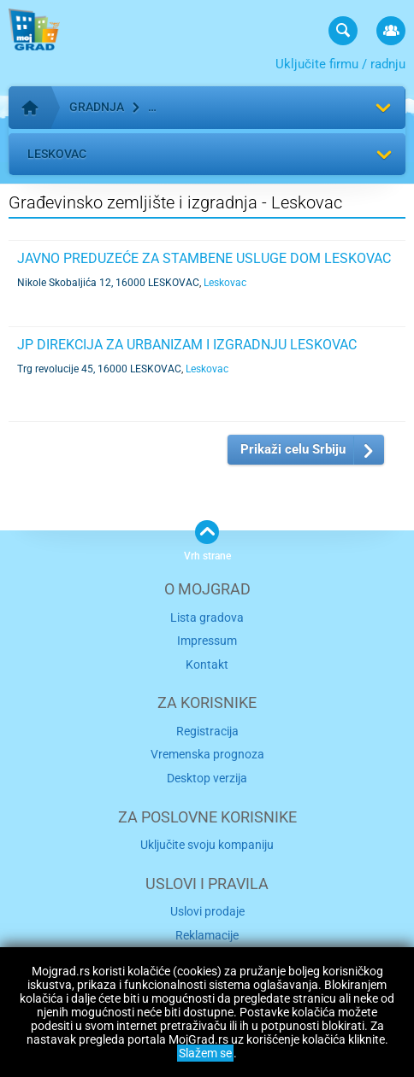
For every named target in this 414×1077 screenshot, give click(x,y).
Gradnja (96, 107)
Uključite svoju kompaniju (207, 845)
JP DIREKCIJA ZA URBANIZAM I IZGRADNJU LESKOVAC (187, 345)
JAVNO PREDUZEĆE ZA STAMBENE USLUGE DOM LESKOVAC (204, 258)
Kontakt (207, 664)
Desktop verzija (207, 778)
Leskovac (56, 154)
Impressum (207, 640)
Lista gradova (207, 617)
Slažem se (205, 1053)
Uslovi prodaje (207, 911)
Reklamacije (207, 935)
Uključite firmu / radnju (340, 64)
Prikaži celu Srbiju (293, 449)
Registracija (207, 731)
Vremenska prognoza (207, 754)
